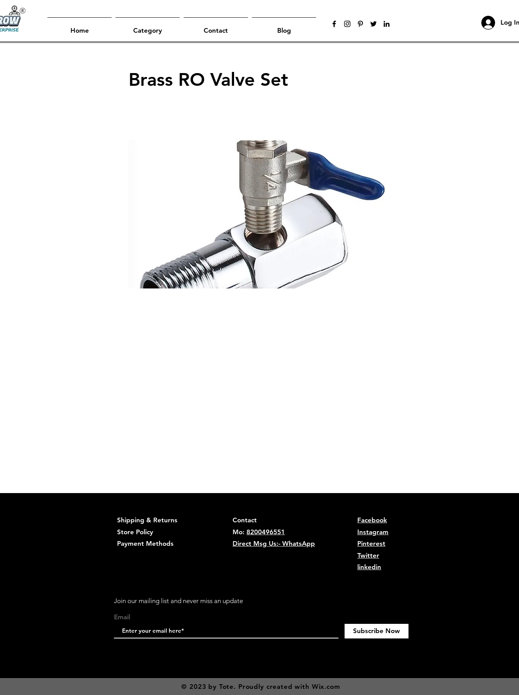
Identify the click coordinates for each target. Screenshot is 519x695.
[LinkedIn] (386, 24)
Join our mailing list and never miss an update (178, 601)
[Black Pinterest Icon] (360, 24)
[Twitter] (373, 24)
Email (122, 617)
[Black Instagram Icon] (347, 24)
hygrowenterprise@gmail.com (279, 555)
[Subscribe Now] (377, 631)
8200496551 (265, 532)
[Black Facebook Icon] (334, 24)
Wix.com (326, 686)
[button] (148, 27)
